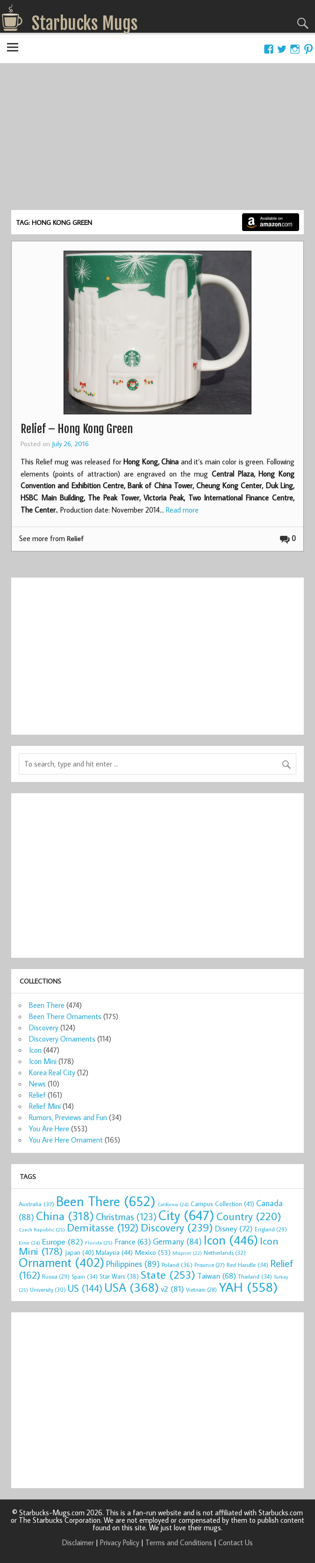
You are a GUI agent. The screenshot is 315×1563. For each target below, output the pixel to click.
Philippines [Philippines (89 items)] (133, 1263)
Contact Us (235, 1542)
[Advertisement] (157, 139)
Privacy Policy (119, 1542)
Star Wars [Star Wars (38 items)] (119, 1276)
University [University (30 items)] (48, 1289)
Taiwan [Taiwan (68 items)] (216, 1276)
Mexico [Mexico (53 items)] (153, 1252)
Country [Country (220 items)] (248, 1216)
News (37, 1083)
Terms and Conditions (178, 1542)
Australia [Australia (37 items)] (36, 1204)
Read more (182, 509)
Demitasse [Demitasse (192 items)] (103, 1227)
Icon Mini (43, 1061)
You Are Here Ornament (66, 1139)
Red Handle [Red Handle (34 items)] (247, 1264)
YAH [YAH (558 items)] (248, 1286)
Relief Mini (45, 1106)
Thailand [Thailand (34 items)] (255, 1276)
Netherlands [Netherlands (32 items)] (225, 1252)
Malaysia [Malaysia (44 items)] (114, 1252)
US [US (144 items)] (85, 1288)
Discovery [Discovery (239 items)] (177, 1227)
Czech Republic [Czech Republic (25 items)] (42, 1229)
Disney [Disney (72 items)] (234, 1228)
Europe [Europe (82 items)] (62, 1241)
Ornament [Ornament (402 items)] (61, 1262)
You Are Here (49, 1128)
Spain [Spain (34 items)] (85, 1276)
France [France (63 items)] (133, 1241)
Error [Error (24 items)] (29, 1242)
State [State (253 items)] (168, 1274)
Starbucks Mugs (85, 23)
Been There (46, 1005)
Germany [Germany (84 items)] (177, 1241)
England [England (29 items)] (271, 1229)
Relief (75, 538)
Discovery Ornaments (62, 1038)
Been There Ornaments (65, 1016)
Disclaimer (78, 1542)
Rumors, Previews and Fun (68, 1117)
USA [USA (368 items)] (131, 1287)
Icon (35, 1050)
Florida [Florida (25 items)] (99, 1242)
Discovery (43, 1027)
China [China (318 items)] (65, 1215)
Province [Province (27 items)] (209, 1264)
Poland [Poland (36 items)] (177, 1264)
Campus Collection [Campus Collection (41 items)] (222, 1204)
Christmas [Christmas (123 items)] (126, 1216)
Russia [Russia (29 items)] (56, 1276)
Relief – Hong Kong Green (77, 429)
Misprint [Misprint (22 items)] (187, 1253)
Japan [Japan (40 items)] (79, 1252)
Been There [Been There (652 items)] (106, 1201)
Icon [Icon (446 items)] (231, 1239)
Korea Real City (52, 1072)
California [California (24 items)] (173, 1204)
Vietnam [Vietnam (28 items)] (201, 1289)
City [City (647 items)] (186, 1215)
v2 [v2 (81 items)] (172, 1288)
